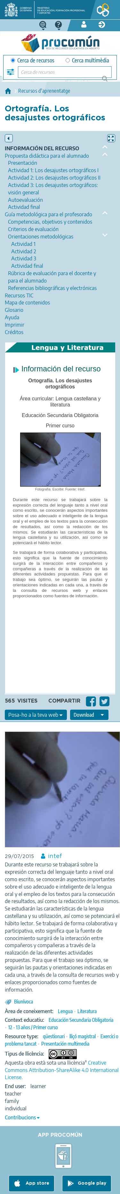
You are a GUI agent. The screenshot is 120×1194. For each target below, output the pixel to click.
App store (36, 1183)
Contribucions (20, 1117)
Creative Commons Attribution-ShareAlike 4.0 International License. (62, 1070)
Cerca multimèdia (87, 60)
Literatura (87, 1011)
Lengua (65, 1011)
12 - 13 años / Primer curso (33, 1027)
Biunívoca (23, 1001)
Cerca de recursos (32, 60)
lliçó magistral (82, 1036)
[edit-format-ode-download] (89, 715)
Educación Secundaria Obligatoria (81, 1020)
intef (55, 856)
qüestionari (54, 1036)
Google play (92, 1183)
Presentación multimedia (65, 1043)
